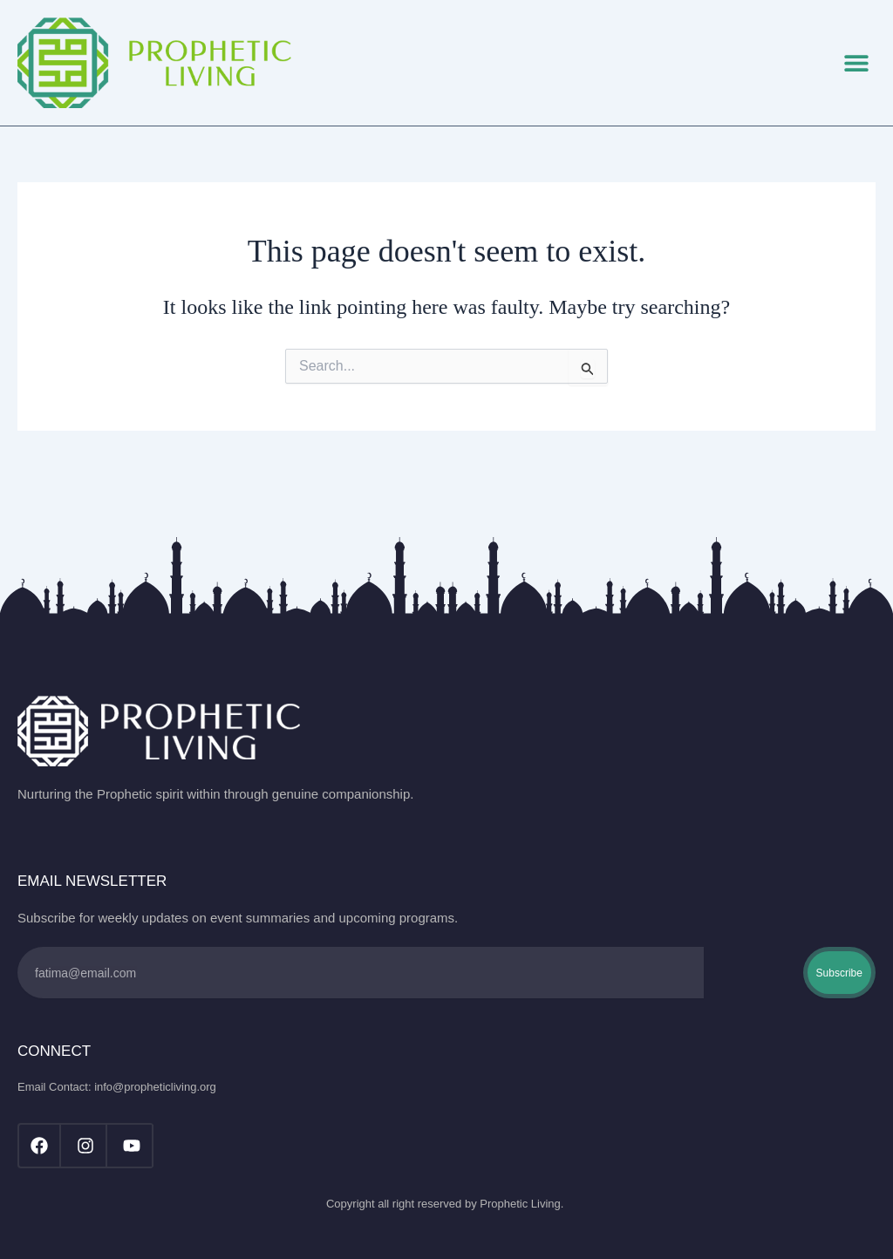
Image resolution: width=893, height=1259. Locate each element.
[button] (856, 63)
